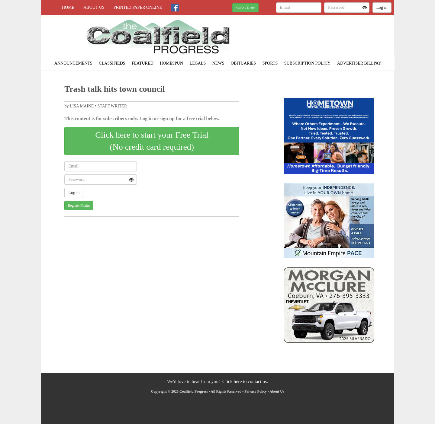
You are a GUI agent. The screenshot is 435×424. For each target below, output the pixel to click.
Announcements (73, 63)
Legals (198, 63)
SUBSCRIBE (245, 8)
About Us (93, 7)
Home (68, 7)
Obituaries (243, 63)
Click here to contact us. (245, 381)
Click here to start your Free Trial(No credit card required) (151, 140)
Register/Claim (79, 205)
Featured (142, 63)
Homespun (171, 63)
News (218, 63)
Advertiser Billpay (359, 63)
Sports (270, 63)
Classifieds (112, 63)
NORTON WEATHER (339, 36)
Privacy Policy (255, 391)
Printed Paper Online (138, 7)
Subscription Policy (307, 63)
